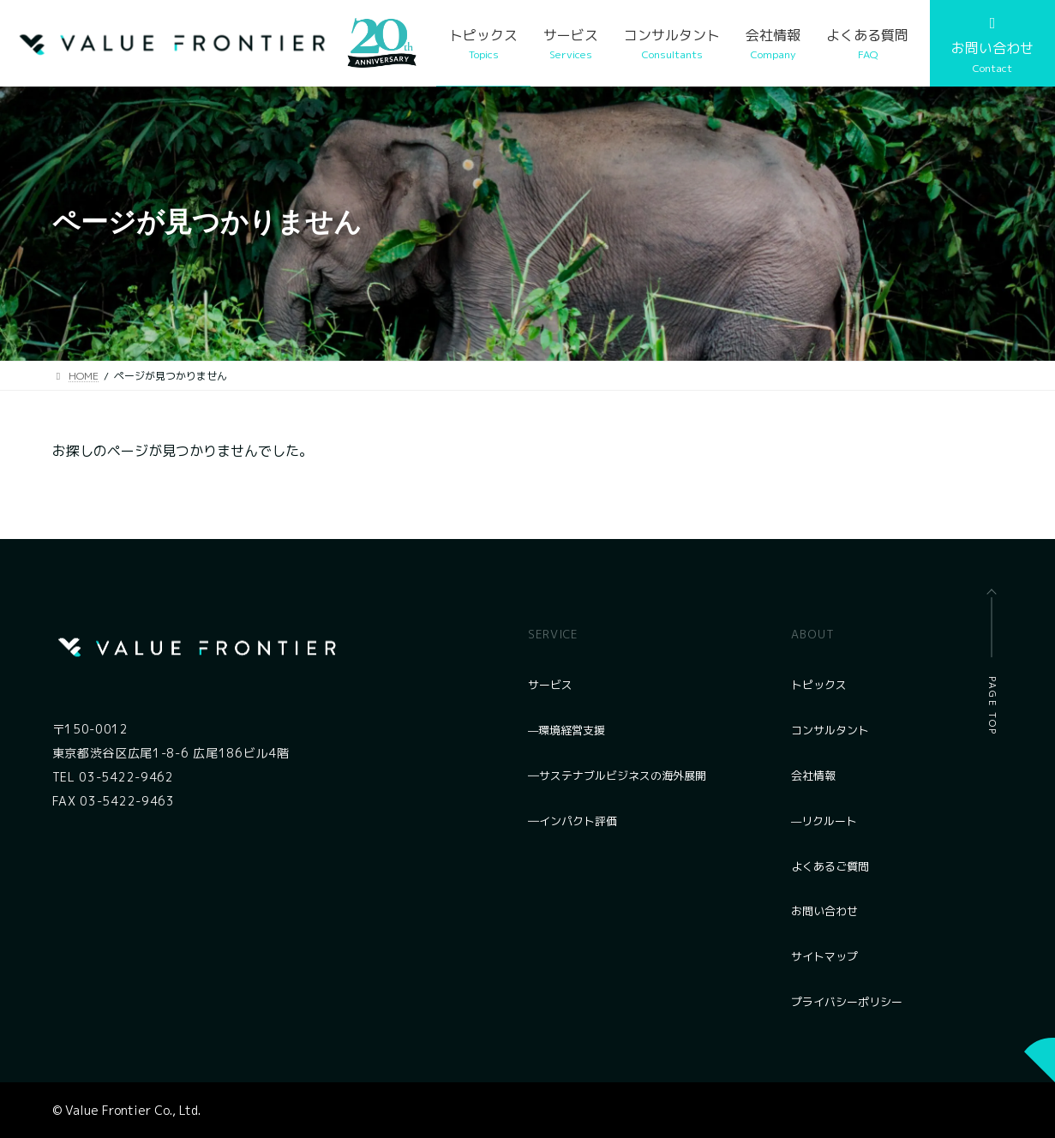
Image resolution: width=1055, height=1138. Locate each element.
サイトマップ (824, 956)
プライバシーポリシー (846, 1001)
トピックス (819, 684)
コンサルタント (830, 730)
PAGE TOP (992, 706)
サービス (550, 684)
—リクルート (824, 821)
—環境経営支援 (566, 730)
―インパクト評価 (572, 821)
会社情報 (813, 775)
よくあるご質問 (830, 866)
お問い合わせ (824, 911)
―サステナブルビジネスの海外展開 (617, 775)
